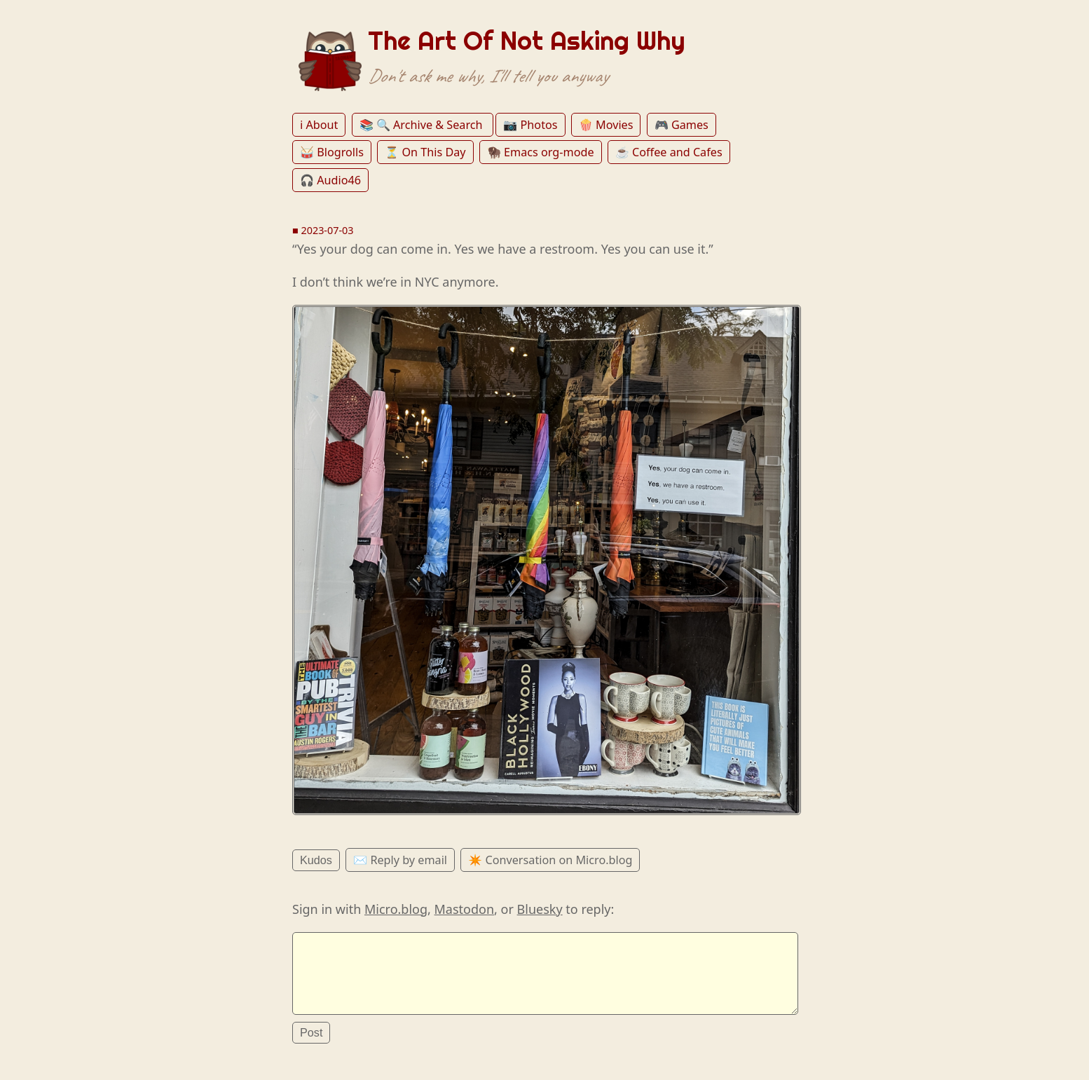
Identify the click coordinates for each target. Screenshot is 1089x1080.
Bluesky (540, 909)
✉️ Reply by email (400, 860)
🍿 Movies (606, 124)
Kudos (316, 860)
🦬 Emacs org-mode (540, 152)
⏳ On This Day (425, 152)
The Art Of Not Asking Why (526, 40)
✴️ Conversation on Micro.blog (550, 860)
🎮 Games (681, 124)
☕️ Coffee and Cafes (668, 152)
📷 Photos (530, 124)
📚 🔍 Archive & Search (422, 124)
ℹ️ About (319, 124)
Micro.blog (395, 909)
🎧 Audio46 (330, 180)
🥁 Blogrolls (332, 152)
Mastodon (464, 909)
